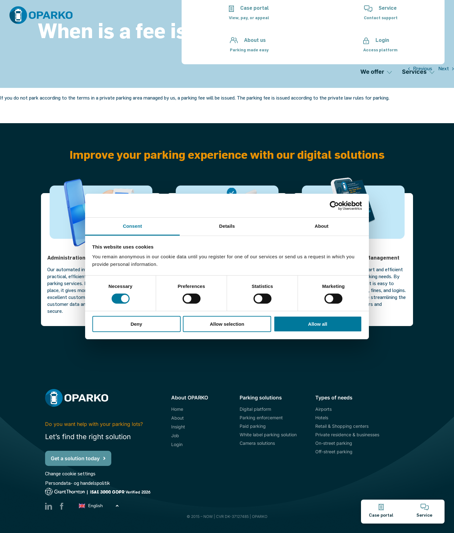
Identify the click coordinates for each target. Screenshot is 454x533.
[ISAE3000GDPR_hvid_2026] (104, 490)
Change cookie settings (70, 474)
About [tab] (322, 226)
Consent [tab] (132, 226)
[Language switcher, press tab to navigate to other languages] (99, 505)
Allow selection (227, 324)
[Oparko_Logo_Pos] (41, 9)
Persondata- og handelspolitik (77, 483)
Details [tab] (227, 226)
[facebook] (61, 506)
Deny (136, 324)
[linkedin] (48, 506)
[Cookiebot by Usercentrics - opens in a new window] (334, 205)
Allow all (317, 324)
